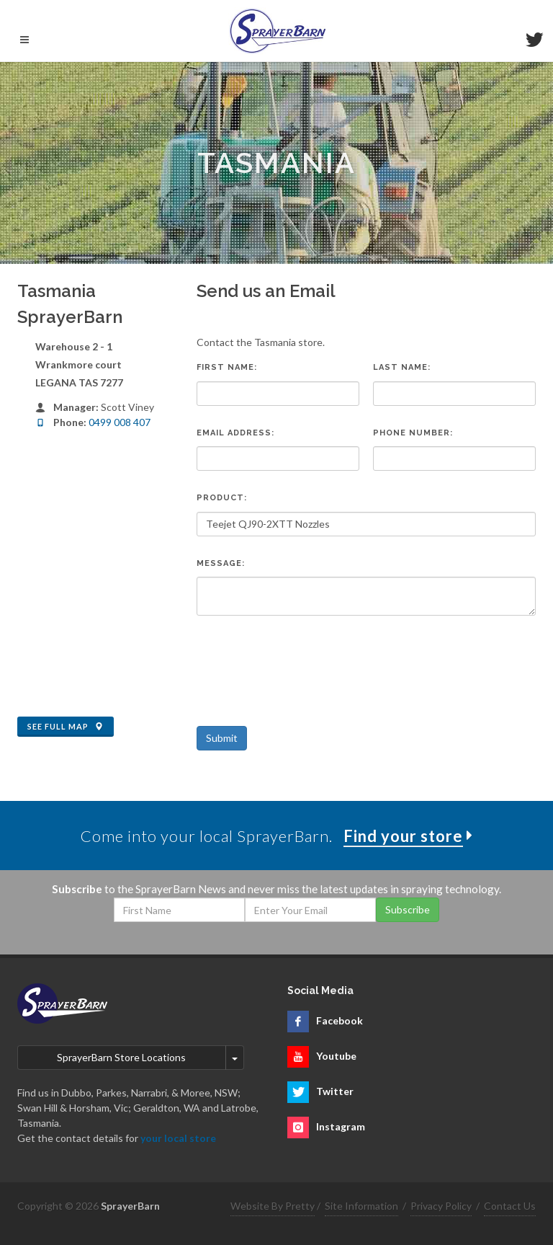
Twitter (335, 1091)
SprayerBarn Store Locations (121, 1057)
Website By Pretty (272, 1206)
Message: (221, 563)
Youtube (336, 1056)
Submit (222, 738)
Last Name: (402, 367)
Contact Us (510, 1206)
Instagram (340, 1126)
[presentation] (306, 662)
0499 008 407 (119, 422)
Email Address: (235, 433)
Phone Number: (413, 433)
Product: (222, 497)
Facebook (339, 1020)
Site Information (361, 1206)
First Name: (227, 367)
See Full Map (65, 727)
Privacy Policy (441, 1206)
